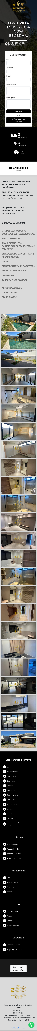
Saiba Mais (18, 111)
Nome (8, 59)
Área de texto (11, 84)
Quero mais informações (18, 968)
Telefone (9, 68)
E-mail (8, 76)
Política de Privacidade (18, 1028)
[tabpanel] (18, 567)
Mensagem (10, 97)
